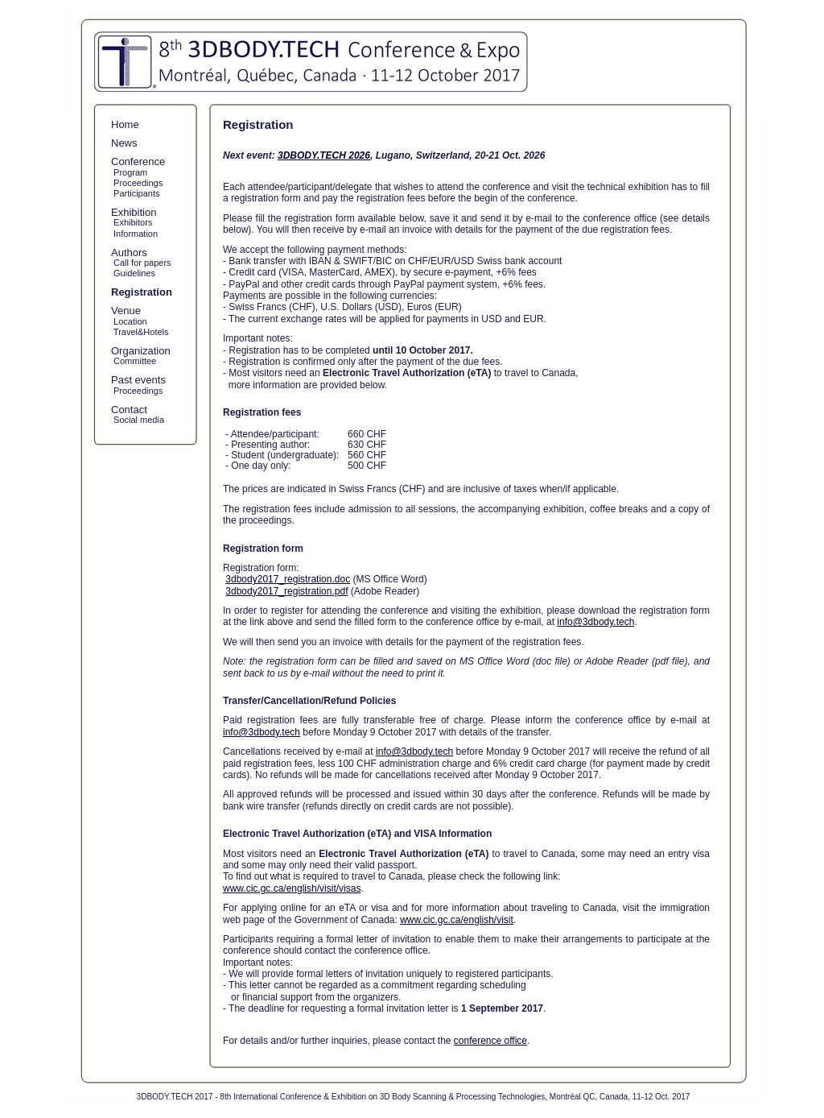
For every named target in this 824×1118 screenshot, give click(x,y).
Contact (129, 409)
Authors (129, 252)
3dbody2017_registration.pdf (286, 591)
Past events (138, 380)
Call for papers (141, 262)
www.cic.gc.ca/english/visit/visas (291, 888)
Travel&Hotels (140, 332)
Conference (138, 161)
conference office (490, 1040)
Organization (141, 351)
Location (129, 321)
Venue (126, 310)
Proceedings (137, 183)
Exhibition (133, 212)
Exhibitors (131, 222)
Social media (137, 419)
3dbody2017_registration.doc (287, 579)
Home (125, 124)
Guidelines (133, 273)
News (124, 143)
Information (134, 233)
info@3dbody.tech (595, 621)
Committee (133, 361)
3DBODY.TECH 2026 (324, 155)
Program (129, 172)
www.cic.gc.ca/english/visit (456, 919)
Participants (135, 193)
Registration (141, 292)
